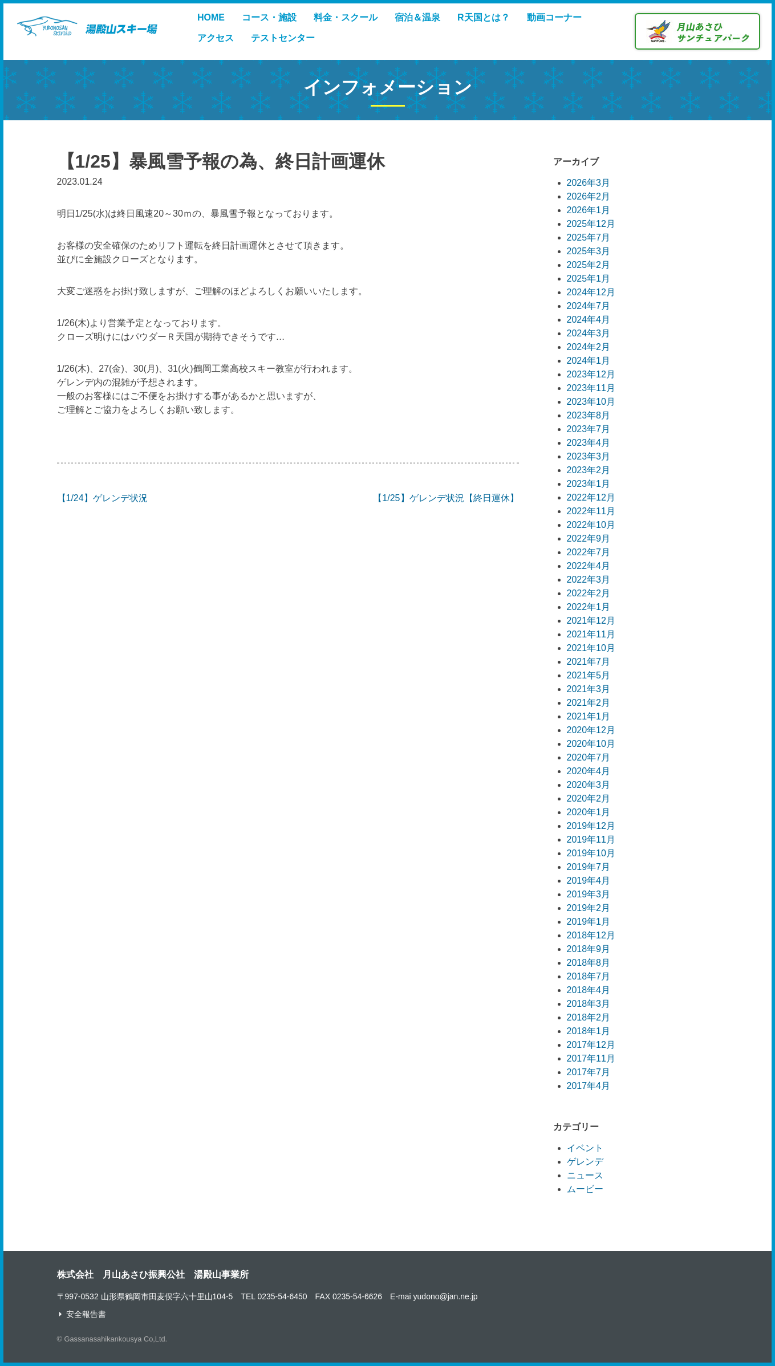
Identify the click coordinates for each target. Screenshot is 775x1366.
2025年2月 (589, 265)
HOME (211, 17)
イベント (585, 1148)
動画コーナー (554, 17)
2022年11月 (591, 511)
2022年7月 (589, 552)
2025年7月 (589, 237)
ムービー (585, 1189)
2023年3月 (589, 456)
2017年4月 (589, 1086)
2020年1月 (589, 812)
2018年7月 (589, 976)
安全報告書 (86, 1314)
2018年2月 (589, 1017)
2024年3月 (589, 333)
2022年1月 (589, 607)
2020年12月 (591, 730)
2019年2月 (589, 908)
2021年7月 (589, 661)
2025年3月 (589, 251)
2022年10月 (591, 525)
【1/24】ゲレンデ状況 (102, 498)
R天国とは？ (483, 17)
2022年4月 (589, 566)
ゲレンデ (585, 1161)
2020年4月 (589, 771)
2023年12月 (591, 374)
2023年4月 (589, 443)
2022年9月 (589, 538)
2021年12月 (591, 620)
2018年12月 (591, 935)
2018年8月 (589, 962)
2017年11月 (591, 1058)
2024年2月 (589, 347)
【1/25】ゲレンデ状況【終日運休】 (445, 498)
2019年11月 (591, 839)
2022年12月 (591, 497)
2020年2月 (589, 798)
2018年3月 (589, 1004)
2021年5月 (589, 675)
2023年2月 (589, 470)
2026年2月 (589, 196)
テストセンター (283, 38)
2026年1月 (589, 210)
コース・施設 (269, 17)
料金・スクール (346, 17)
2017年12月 (591, 1045)
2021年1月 (589, 716)
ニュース (585, 1175)
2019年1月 (589, 921)
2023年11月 (591, 388)
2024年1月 (589, 360)
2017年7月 (589, 1072)
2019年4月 (589, 880)
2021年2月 (589, 703)
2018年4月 (589, 990)
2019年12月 (591, 826)
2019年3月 (589, 894)
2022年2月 (589, 593)
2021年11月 (591, 634)
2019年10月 (591, 853)
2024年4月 (589, 319)
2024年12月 (591, 292)
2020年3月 (589, 785)
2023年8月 (589, 415)
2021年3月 (589, 689)
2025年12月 (591, 224)
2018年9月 (589, 949)
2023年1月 (589, 484)
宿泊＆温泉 (417, 17)
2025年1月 (589, 278)
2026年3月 (589, 183)
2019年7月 (589, 867)
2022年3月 (589, 579)
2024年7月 (589, 306)
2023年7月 (589, 429)
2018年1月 (589, 1031)
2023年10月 (591, 401)
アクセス (215, 38)
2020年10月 (591, 744)
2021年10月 (591, 648)
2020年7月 (589, 757)
